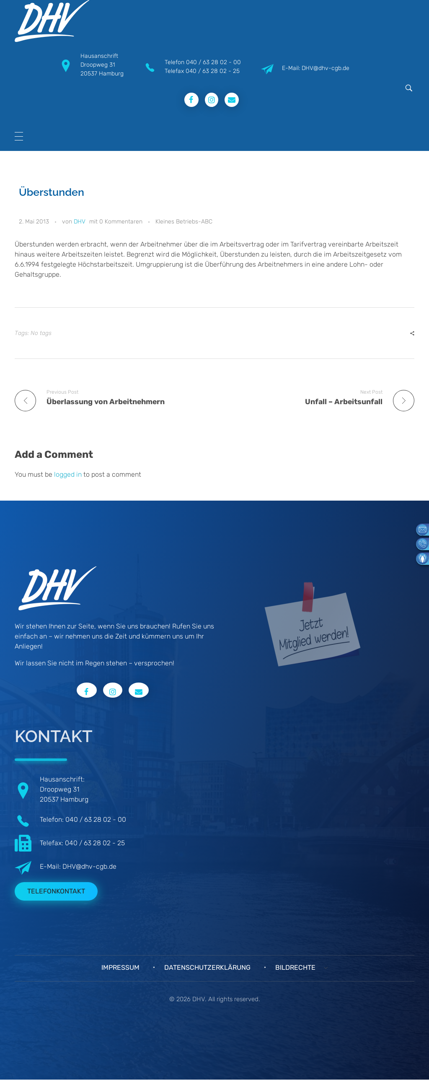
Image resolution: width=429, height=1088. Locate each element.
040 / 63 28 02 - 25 (213, 71)
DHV (79, 221)
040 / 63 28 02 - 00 (213, 62)
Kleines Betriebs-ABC (183, 221)
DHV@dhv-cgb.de (89, 866)
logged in (68, 474)
